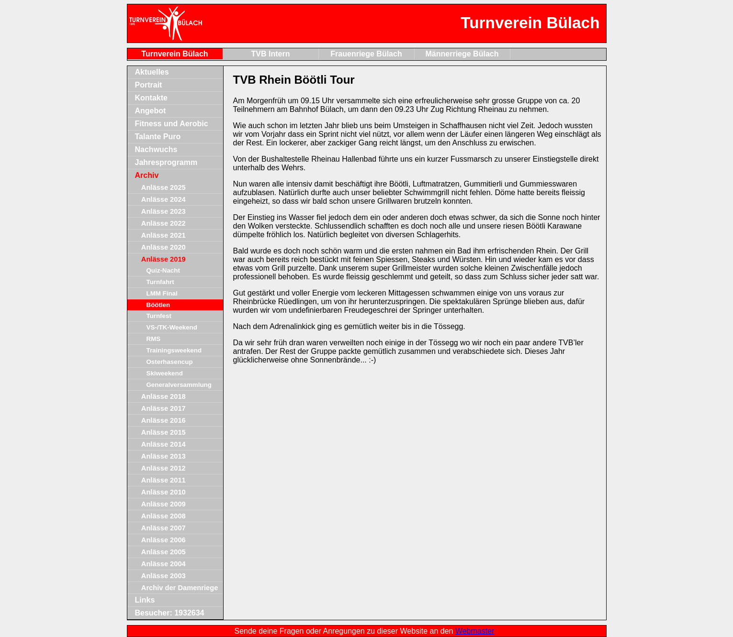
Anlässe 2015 (163, 432)
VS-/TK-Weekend (172, 327)
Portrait (148, 85)
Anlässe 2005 (163, 552)
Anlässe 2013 (163, 456)
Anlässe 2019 (163, 259)
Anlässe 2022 (163, 223)
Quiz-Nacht (163, 270)
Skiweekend (165, 373)
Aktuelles (152, 72)
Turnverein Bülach (174, 54)
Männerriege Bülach (462, 54)
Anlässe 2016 (163, 420)
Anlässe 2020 (163, 247)
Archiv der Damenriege (179, 588)
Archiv (147, 175)
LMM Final (162, 293)
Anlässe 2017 (163, 408)
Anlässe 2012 (163, 468)
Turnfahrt (160, 282)
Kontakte (151, 98)
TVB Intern (270, 54)
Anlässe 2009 (163, 504)
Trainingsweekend (174, 350)
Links (145, 600)
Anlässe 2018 (163, 396)
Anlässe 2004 (163, 564)
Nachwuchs (156, 149)
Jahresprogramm (166, 162)
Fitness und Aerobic (171, 124)
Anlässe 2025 (163, 187)
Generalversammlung (179, 384)
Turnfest (159, 315)
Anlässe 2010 (163, 492)
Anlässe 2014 (163, 444)
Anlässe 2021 (163, 235)
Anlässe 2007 (163, 528)
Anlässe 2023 (163, 211)
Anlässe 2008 (163, 516)
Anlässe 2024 (163, 199)
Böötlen (158, 304)
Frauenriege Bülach (366, 54)
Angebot (150, 111)
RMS (154, 338)
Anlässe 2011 (163, 480)
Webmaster (475, 631)
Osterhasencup (170, 361)
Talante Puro (158, 136)
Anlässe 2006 (163, 540)
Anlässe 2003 (163, 576)
